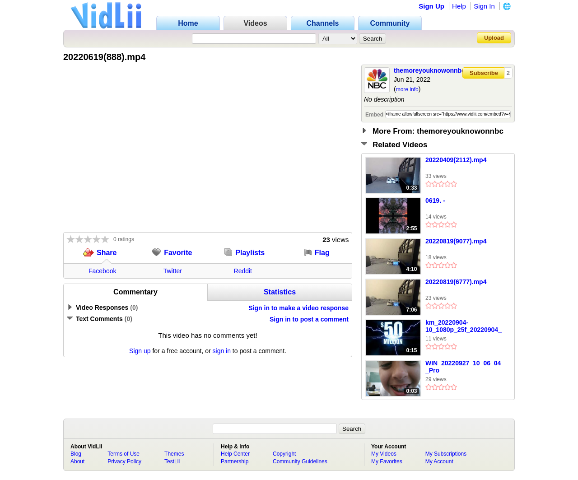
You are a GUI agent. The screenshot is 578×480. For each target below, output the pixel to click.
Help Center (235, 454)
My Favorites (386, 461)
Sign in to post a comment (309, 319)
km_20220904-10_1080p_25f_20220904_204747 (463, 326)
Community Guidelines (300, 461)
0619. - (435, 200)
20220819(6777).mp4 (455, 281)
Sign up (139, 350)
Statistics (280, 292)
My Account (439, 461)
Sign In (484, 6)
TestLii (172, 461)
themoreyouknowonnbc (429, 70)
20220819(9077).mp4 (455, 241)
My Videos (383, 454)
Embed (374, 115)
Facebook (102, 271)
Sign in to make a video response (298, 308)
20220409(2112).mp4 (455, 159)
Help (459, 6)
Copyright (284, 454)
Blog (75, 454)
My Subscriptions (445, 454)
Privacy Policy (124, 461)
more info (407, 89)
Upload (494, 37)
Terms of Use (123, 454)
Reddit (243, 271)
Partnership (234, 461)
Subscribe (484, 73)
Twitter (172, 271)
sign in (222, 350)
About (77, 461)
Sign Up (431, 6)
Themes (174, 454)
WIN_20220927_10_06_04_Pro (463, 366)
